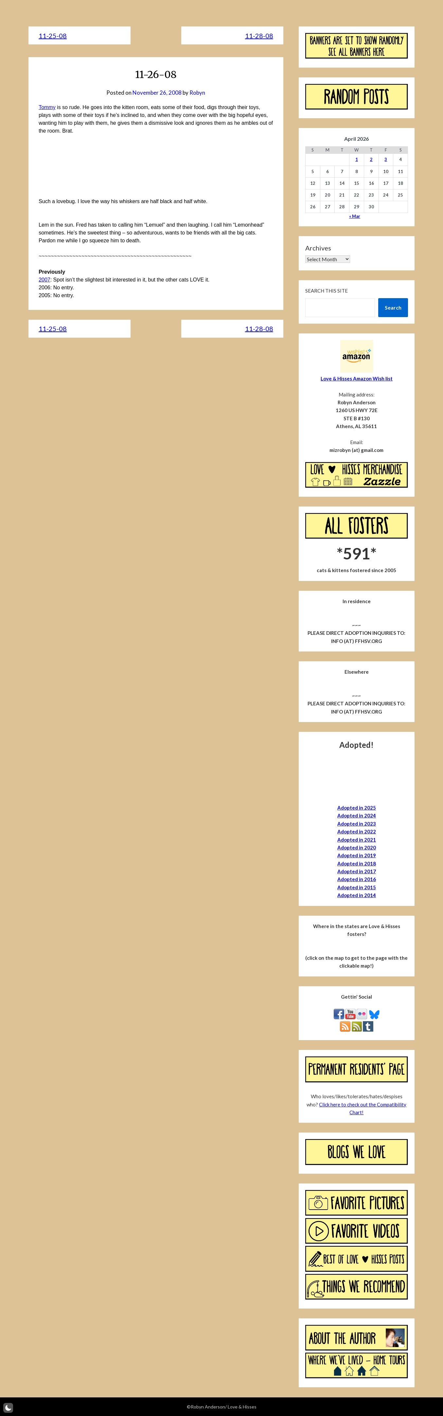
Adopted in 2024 (356, 815)
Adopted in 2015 (356, 887)
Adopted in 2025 (356, 808)
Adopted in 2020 (356, 847)
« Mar (354, 216)
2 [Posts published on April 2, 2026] (371, 159)
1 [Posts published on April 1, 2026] (356, 159)
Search (393, 307)
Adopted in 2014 (356, 895)
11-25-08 (53, 36)
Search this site (326, 291)
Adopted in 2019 (356, 855)
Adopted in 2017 (356, 871)
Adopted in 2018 (356, 863)
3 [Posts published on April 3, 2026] (385, 159)
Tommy (47, 107)
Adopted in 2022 (356, 831)
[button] (8, 1408)
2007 (44, 279)
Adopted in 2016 (356, 879)
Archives (318, 248)
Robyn (197, 92)
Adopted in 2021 (356, 840)
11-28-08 (259, 36)
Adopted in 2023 (356, 824)
